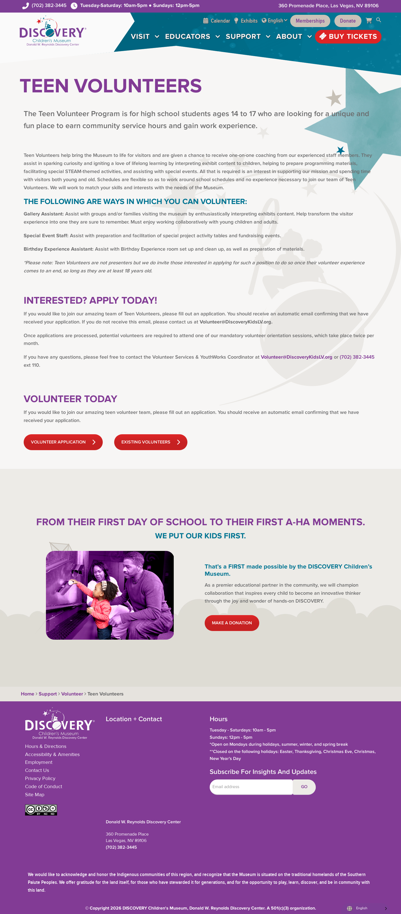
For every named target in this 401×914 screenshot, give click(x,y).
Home (26, 694)
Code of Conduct (43, 786)
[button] (379, 21)
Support (243, 36)
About (289, 36)
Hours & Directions (45, 746)
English (275, 20)
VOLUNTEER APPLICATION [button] (63, 442)
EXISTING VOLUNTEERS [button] (150, 442)
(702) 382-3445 (49, 5)
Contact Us (37, 770)
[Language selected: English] (365, 908)
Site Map (34, 794)
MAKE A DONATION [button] (232, 623)
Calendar (216, 21)
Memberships (310, 21)
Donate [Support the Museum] (348, 21)
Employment (38, 762)
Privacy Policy (40, 778)
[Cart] (371, 21)
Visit (140, 36)
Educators (188, 36)
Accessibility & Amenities (52, 754)
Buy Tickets (348, 36)
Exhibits (246, 21)
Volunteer (72, 694)
